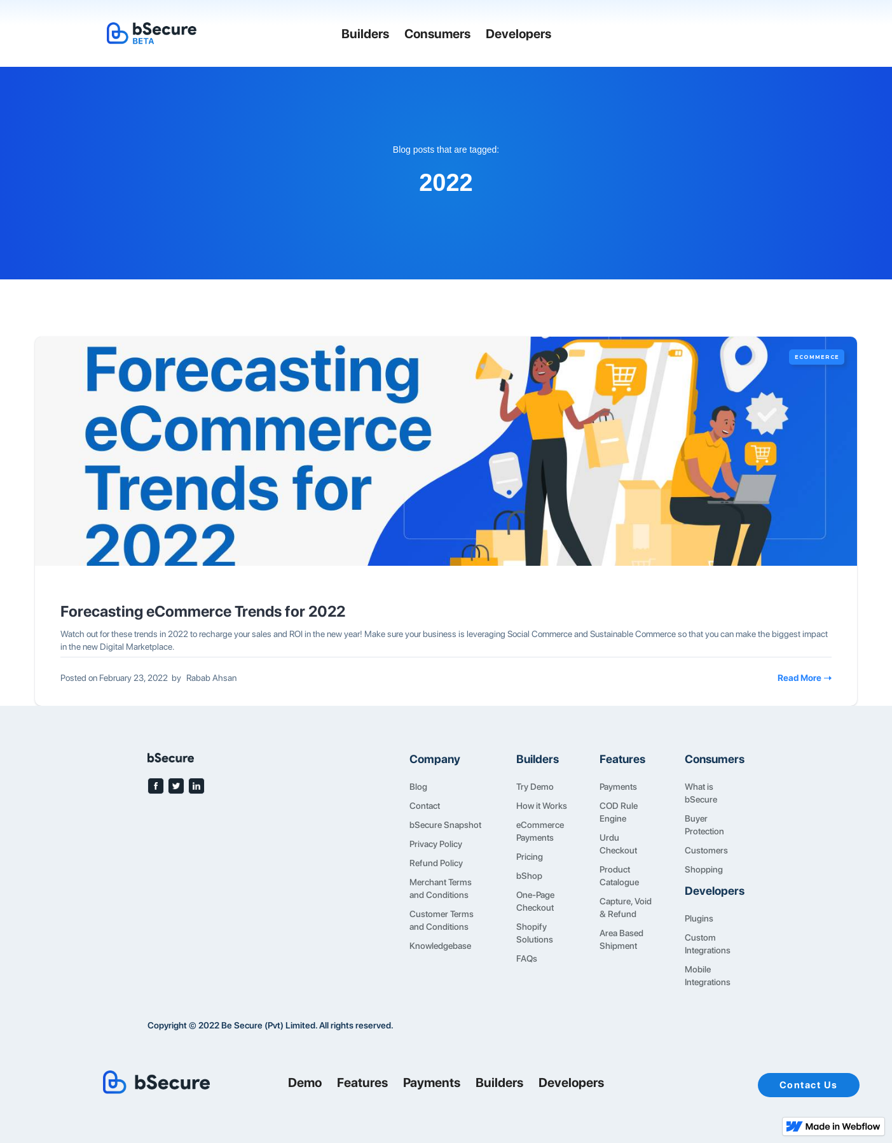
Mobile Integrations (708, 975)
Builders (365, 33)
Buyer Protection (704, 824)
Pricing (529, 857)
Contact (424, 806)
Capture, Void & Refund (626, 907)
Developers (518, 33)
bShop (529, 876)
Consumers (437, 33)
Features (362, 1082)
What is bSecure (701, 793)
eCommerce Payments (540, 831)
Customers (706, 850)
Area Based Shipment (621, 939)
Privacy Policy (435, 844)
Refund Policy (436, 863)
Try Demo (535, 787)
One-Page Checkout (535, 901)
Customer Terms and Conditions (441, 920)
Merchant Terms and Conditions (440, 888)
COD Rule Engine (619, 812)
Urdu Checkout (618, 843)
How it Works (541, 806)
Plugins (699, 918)
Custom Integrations (708, 943)
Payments (618, 787)
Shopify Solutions (534, 933)
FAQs (526, 958)
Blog (418, 787)
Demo (305, 1082)
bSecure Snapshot (445, 825)
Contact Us (808, 1085)
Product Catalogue (619, 875)
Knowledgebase (440, 946)
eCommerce (817, 357)
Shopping (704, 869)
